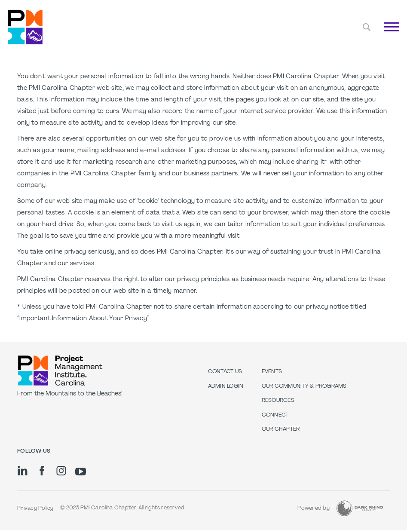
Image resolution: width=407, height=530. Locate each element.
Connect (275, 415)
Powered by (313, 508)
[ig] (61, 470)
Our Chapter (281, 429)
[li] (22, 470)
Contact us (225, 371)
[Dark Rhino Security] (360, 508)
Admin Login (226, 386)
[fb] (42, 470)
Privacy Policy (35, 508)
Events (272, 371)
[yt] (80, 471)
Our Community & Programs (304, 386)
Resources (278, 400)
